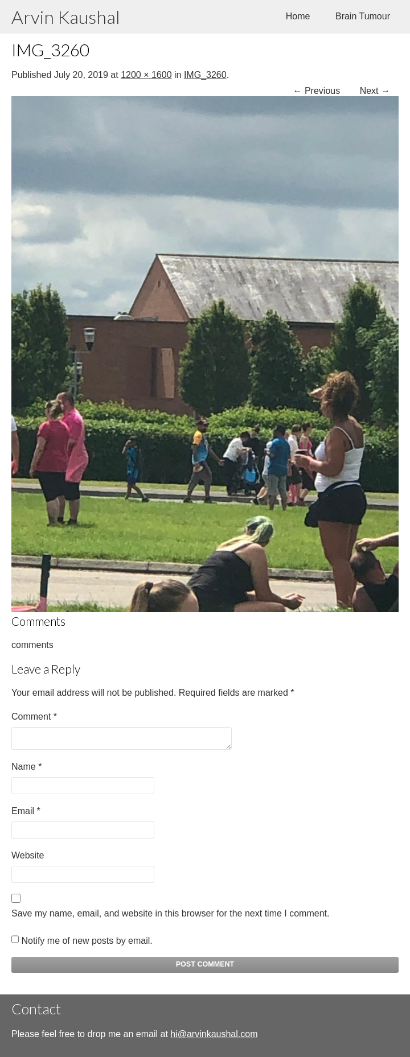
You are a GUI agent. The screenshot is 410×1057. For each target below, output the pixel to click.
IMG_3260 (205, 75)
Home (298, 16)
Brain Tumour (362, 16)
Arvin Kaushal (65, 17)
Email (25, 811)
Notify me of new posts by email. (86, 940)
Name (26, 766)
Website (27, 855)
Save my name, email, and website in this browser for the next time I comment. (170, 913)
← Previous (317, 91)
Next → (375, 91)
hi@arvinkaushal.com (213, 1034)
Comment (34, 716)
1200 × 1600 (146, 75)
